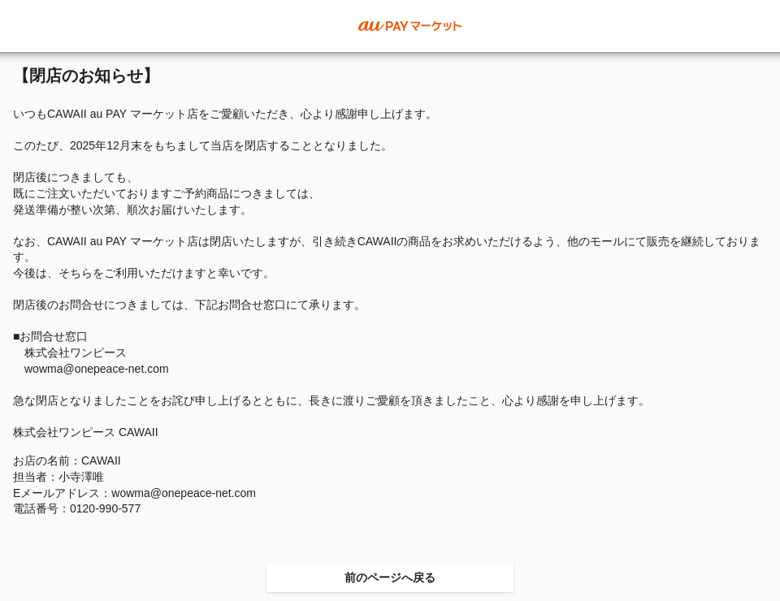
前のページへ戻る (390, 577)
